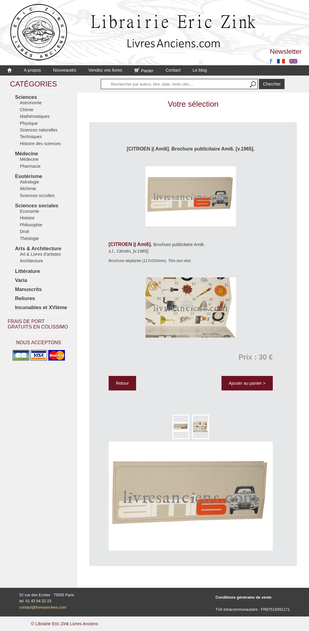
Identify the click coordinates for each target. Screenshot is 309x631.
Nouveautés (64, 70)
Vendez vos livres (105, 70)
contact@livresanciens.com (42, 607)
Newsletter (286, 51)
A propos (32, 70)
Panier (144, 70)
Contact (173, 70)
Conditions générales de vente (243, 597)
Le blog (200, 70)
